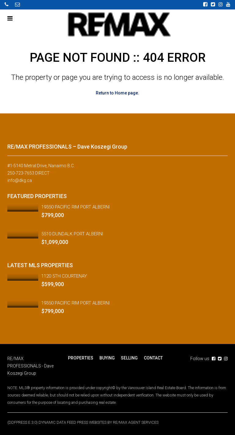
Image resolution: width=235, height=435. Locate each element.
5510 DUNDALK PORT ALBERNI (72, 233)
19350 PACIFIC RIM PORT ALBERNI (75, 206)
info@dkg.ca (19, 180)
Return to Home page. (117, 92)
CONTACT (153, 357)
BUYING (107, 357)
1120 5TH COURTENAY (64, 275)
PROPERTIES (80, 357)
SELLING (129, 357)
